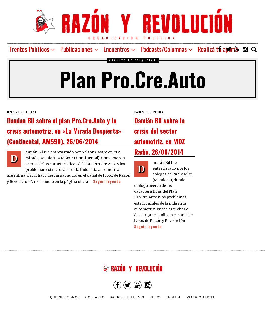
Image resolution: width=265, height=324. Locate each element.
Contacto (95, 297)
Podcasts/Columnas (163, 49)
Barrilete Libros (127, 297)
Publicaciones (76, 49)
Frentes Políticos (29, 49)
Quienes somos (65, 297)
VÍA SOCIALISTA (201, 297)
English (174, 297)
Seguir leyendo (107, 181)
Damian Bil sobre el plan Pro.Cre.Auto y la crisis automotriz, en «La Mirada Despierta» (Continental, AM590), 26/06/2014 (64, 130)
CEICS (155, 297)
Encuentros (116, 49)
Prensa (31, 112)
